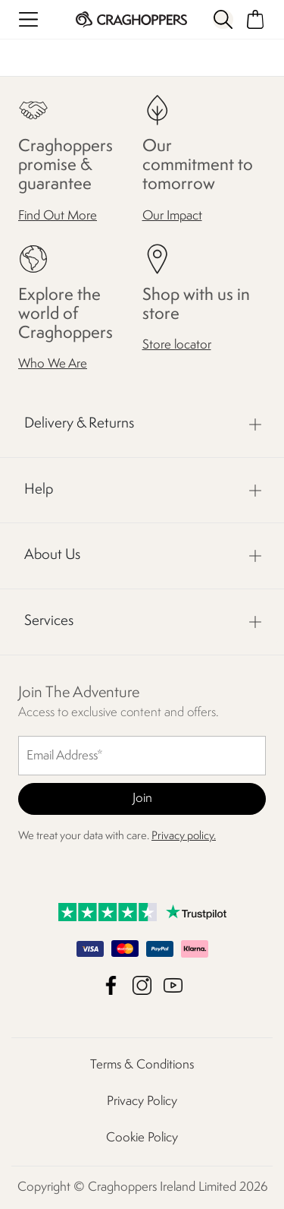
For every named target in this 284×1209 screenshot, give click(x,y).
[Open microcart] (255, 19)
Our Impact (172, 216)
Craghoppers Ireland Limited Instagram (142, 985)
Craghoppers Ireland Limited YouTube (173, 985)
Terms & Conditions (142, 1065)
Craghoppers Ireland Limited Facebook (110, 985)
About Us (52, 555)
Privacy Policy (142, 1101)
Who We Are (52, 364)
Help (38, 489)
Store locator (176, 345)
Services (48, 621)
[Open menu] (28, 19)
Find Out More (57, 216)
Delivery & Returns (79, 423)
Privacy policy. (183, 836)
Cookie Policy (142, 1138)
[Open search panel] (223, 19)
